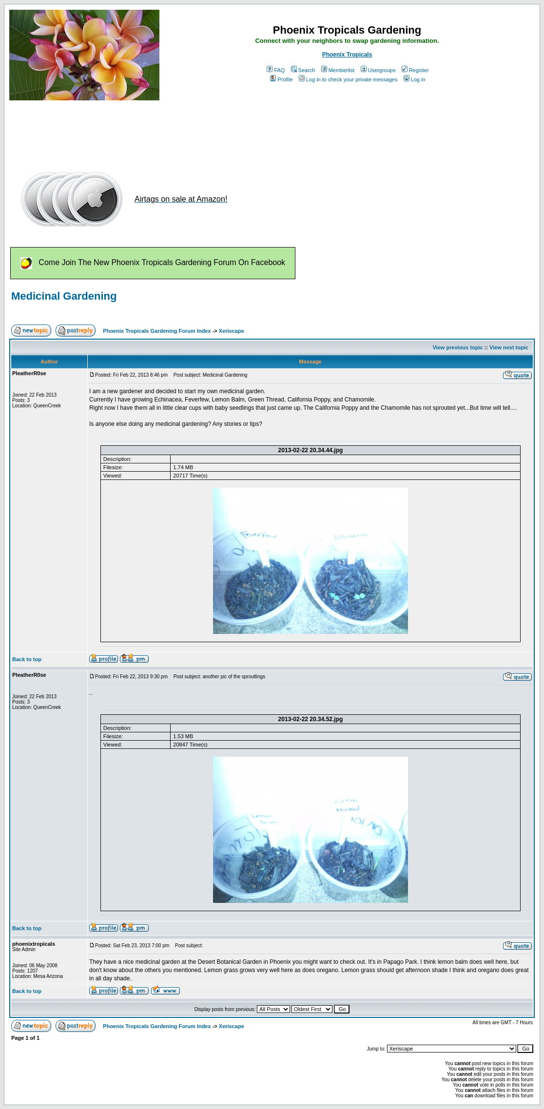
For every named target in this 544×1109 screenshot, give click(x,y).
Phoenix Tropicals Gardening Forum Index (157, 331)
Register (415, 70)
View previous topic (457, 347)
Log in (415, 79)
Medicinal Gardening (64, 296)
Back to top (26, 659)
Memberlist (338, 70)
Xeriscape (231, 331)
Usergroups (378, 70)
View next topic (508, 347)
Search (303, 70)
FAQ (276, 70)
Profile (281, 79)
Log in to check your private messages (348, 79)
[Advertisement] (186, 131)
